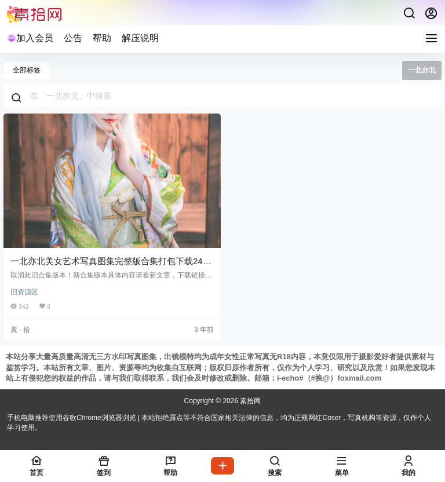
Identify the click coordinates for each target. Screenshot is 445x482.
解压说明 (140, 38)
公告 (73, 38)
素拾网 (249, 401)
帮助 (102, 38)
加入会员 (30, 38)
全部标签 (27, 70)
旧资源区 (24, 292)
